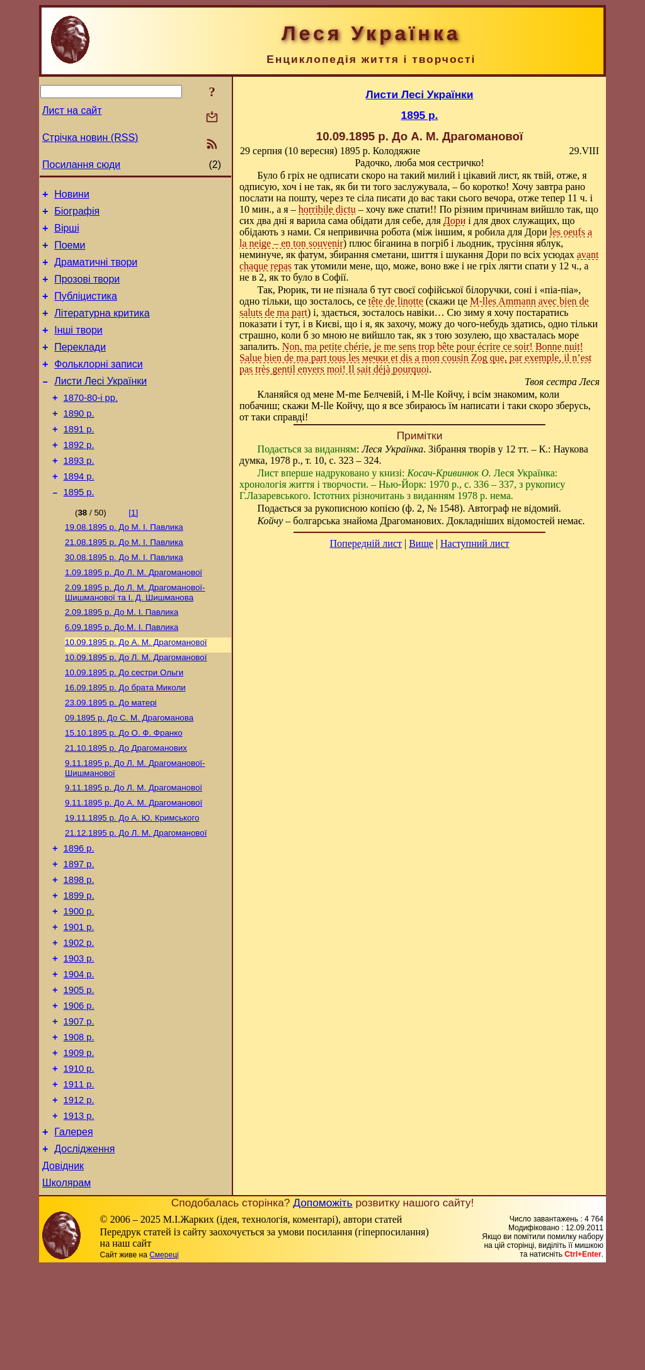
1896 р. (79, 911)
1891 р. (79, 457)
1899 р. (79, 964)
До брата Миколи (125, 737)
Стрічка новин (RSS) (90, 137)
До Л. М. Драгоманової (133, 613)
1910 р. (79, 1158)
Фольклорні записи (98, 384)
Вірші (66, 233)
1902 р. (79, 1017)
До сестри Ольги (124, 721)
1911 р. (79, 1176)
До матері (111, 753)
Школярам (66, 1285)
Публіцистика (85, 309)
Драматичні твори (95, 271)
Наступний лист (474, 543)
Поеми (69, 252)
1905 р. (79, 1070)
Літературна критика (101, 328)
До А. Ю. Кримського (132, 877)
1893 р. (79, 493)
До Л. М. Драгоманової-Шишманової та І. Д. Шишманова (135, 634)
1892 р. (79, 475)
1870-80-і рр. (91, 422)
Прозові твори (87, 290)
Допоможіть (322, 1305)
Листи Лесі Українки (100, 403)
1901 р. (79, 999)
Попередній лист (366, 543)
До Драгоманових (126, 802)
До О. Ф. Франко (124, 786)
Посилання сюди (81, 164)
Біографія (77, 215)
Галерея (73, 1228)
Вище (421, 543)
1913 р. (79, 1211)
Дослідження (84, 1247)
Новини (71, 196)
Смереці (163, 1357)
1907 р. (79, 1105)
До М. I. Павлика (124, 564)
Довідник (63, 1266)
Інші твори (78, 347)
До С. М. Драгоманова (129, 770)
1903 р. (79, 1035)
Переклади (80, 366)
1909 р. (79, 1140)
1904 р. (79, 1052)
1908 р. (79, 1123)
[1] (133, 548)
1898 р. (79, 946)
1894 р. (79, 510)
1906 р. (79, 1087)
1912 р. (79, 1193)
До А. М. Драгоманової (136, 688)
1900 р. (79, 982)
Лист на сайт (72, 110)
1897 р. (79, 929)
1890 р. (79, 440)
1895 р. (79, 528)
